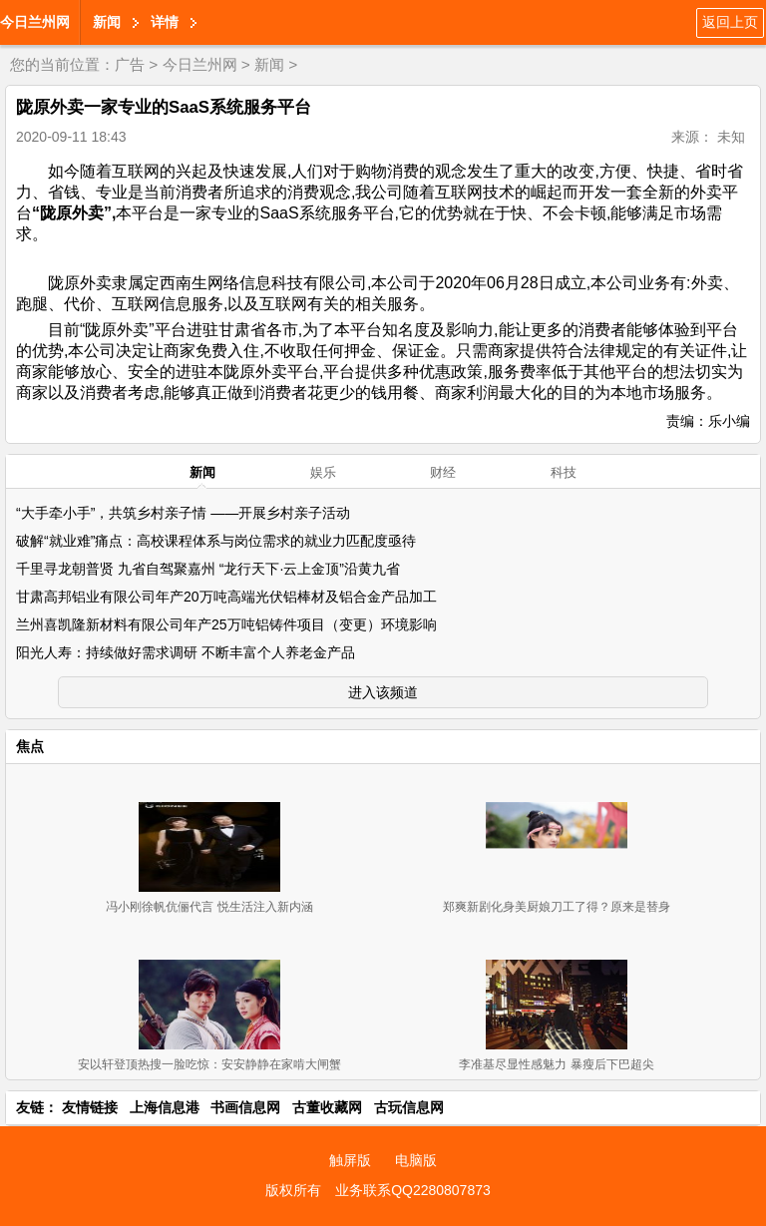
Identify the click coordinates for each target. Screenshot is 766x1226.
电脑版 (416, 1160)
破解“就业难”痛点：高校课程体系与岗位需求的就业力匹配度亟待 (216, 541)
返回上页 (730, 22)
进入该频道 (383, 692)
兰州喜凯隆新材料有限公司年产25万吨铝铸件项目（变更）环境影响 (226, 624)
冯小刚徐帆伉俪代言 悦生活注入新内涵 (209, 907)
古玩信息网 (409, 1107)
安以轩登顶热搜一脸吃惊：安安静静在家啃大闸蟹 (209, 1064)
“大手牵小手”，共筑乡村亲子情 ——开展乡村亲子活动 (183, 513)
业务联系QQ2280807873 (413, 1190)
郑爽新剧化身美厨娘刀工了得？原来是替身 (556, 907)
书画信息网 (245, 1107)
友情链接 (90, 1107)
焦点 (30, 746)
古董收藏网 (327, 1107)
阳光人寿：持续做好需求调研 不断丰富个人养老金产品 (185, 652)
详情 (165, 22)
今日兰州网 (35, 22)
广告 (130, 64)
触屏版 (350, 1160)
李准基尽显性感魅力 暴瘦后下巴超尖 (556, 1064)
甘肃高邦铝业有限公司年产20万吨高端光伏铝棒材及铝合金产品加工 (226, 597)
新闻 (107, 22)
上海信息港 (164, 1107)
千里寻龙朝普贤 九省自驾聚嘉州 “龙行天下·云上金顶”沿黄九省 (208, 569)
